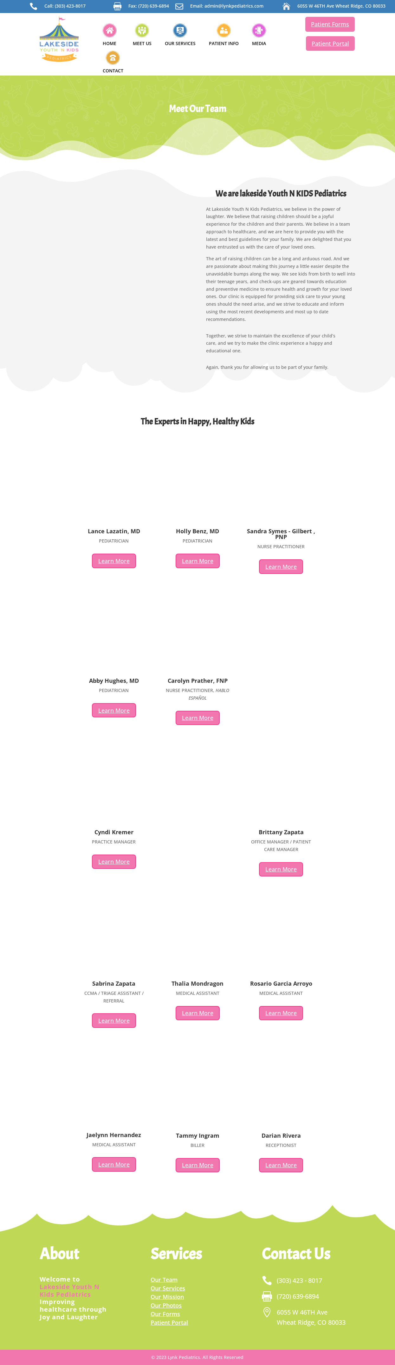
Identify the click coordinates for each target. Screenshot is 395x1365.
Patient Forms (330, 24)
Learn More (114, 561)
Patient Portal (330, 43)
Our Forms (165, 1314)
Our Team (164, 1279)
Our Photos (166, 1305)
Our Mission (167, 1297)
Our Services (168, 1288)
